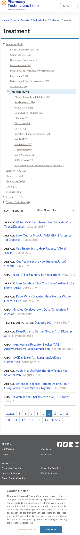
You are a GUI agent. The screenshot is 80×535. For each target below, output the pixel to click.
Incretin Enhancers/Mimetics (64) (32, 133)
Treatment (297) (19, 91)
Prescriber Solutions (51, 468)
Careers (6, 454)
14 (38, 420)
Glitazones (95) (22, 123)
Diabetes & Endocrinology (34, 20)
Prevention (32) (18, 86)
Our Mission (8, 449)
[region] (40, 510)
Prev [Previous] (10, 413)
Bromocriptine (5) (23, 107)
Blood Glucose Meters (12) (24, 49)
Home (6, 20)
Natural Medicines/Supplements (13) (29, 81)
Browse (15, 20)
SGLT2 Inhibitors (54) (25, 154)
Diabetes (54, 20)
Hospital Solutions (11, 473)
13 (31, 420)
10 (8, 420)
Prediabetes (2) (14, 191)
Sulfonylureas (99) (24, 160)
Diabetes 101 (43, 322)
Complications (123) (20, 54)
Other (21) (11, 186)
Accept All (51, 529)
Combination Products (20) (28, 112)
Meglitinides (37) (23, 144)
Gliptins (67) (20, 118)
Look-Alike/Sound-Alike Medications (37, 274)
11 (15, 420)
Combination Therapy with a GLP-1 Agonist (42, 397)
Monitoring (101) (19, 75)
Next (56, 420)
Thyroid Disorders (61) (18, 202)
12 (23, 420)
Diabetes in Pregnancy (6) (23, 60)
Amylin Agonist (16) (24, 102)
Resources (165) (14, 197)
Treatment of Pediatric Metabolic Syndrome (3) (39, 165)
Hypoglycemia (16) (15, 181)
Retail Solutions (49, 473)
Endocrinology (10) (16, 170)
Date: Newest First (55, 210)
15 (46, 420)
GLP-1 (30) (20, 128)
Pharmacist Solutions (12, 468)
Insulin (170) (21, 139)
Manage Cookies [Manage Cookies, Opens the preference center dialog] (27, 529)
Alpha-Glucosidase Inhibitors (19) (32, 96)
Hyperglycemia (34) (16, 175)
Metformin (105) (23, 149)
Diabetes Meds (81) (20, 65)
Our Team (46, 449)
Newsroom (46, 454)
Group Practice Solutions (14, 478)
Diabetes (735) (14, 44)
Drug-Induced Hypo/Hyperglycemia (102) (32, 70)
